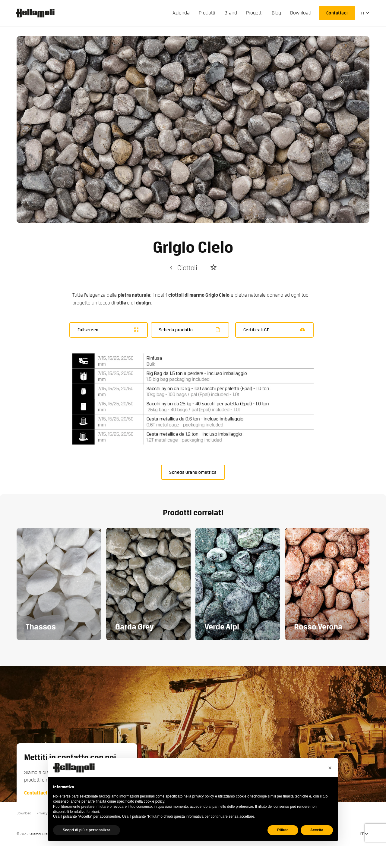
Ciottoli (183, 268)
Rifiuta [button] (282, 830)
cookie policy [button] (154, 801)
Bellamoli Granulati (38, 12)
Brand (230, 13)
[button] (330, 768)
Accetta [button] (316, 830)
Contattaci (337, 13)
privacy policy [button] (203, 796)
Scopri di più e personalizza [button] (86, 830)
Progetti (254, 13)
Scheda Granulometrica (193, 472)
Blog (276, 13)
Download (300, 13)
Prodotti (207, 13)
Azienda (181, 13)
